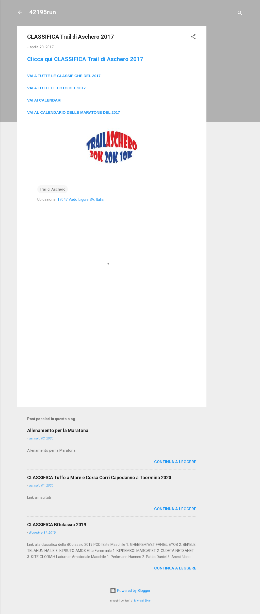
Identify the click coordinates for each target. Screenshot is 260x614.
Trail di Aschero (53, 189)
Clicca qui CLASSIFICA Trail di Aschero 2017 (85, 59)
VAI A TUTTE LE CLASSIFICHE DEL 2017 (64, 76)
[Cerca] (240, 14)
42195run (42, 12)
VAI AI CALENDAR (43, 100)
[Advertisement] (226, 102)
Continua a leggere (175, 462)
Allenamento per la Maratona (57, 430)
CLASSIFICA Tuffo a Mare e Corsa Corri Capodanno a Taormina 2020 (99, 477)
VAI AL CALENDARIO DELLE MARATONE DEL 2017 (73, 112)
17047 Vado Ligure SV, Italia (80, 199)
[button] (193, 37)
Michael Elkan (142, 600)
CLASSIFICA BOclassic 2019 (56, 524)
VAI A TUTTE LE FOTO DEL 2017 (56, 88)
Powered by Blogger (130, 590)
